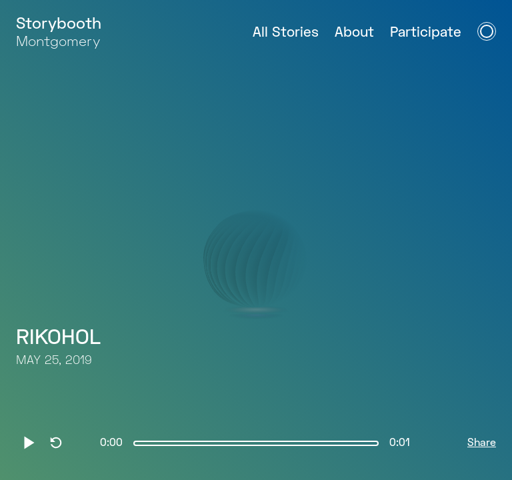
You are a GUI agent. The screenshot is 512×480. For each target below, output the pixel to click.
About (354, 33)
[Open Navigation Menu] (486, 31)
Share (481, 443)
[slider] (256, 443)
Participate (425, 33)
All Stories (286, 33)
